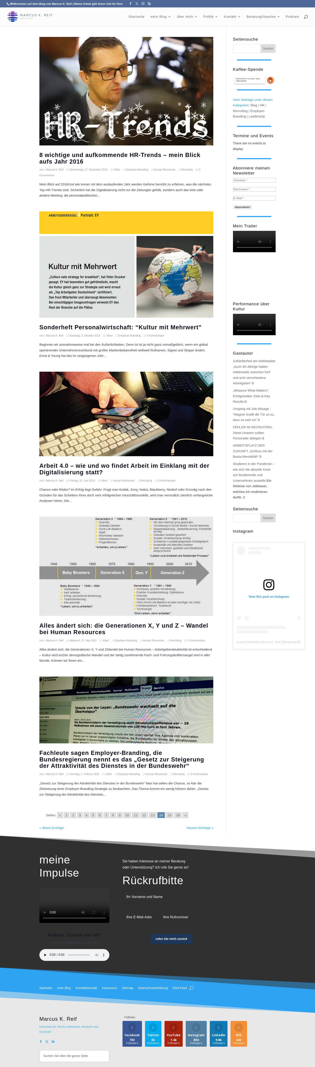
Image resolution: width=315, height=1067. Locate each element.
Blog (253, 105)
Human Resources (164, 169)
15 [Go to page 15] (170, 815)
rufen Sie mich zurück (171, 939)
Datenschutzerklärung (153, 988)
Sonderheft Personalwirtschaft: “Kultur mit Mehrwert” (120, 327)
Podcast (292, 16)
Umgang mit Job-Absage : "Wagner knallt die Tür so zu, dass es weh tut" (254, 414)
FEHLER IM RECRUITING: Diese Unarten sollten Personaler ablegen (253, 432)
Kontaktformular (86, 988)
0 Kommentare (155, 335)
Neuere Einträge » (200, 828)
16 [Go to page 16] (178, 815)
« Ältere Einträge (51, 828)
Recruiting (187, 169)
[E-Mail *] (254, 198)
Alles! (117, 169)
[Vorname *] (254, 180)
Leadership (257, 116)
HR (262, 105)
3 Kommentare (199, 774)
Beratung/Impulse (261, 16)
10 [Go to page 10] (127, 815)
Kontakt (230, 16)
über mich (185, 16)
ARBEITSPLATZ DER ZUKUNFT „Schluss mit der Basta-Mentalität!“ (253, 451)
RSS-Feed (180, 988)
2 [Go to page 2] (73, 815)
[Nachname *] (254, 189)
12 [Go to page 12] (144, 815)
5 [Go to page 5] (93, 815)
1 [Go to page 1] (66, 815)
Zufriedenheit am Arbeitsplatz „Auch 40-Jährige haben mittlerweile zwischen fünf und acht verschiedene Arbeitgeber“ (254, 372)
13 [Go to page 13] (152, 815)
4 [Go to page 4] (86, 815)
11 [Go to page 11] (136, 815)
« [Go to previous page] (60, 815)
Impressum (109, 988)
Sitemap (127, 988)
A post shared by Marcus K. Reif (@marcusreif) (269, 642)
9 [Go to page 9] (120, 815)
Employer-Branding (137, 169)
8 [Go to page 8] (113, 815)
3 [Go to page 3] (80, 815)
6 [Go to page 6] (100, 815)
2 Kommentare (196, 640)
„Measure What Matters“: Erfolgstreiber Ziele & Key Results (251, 395)
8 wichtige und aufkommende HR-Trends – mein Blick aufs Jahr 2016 (119, 158)
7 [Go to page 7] (106, 815)
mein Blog (158, 16)
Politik (208, 16)
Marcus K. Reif (54, 169)
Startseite (136, 16)
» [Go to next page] (185, 815)
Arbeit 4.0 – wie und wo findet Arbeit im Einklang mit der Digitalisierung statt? (124, 469)
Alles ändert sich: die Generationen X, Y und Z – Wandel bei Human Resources (123, 628)
